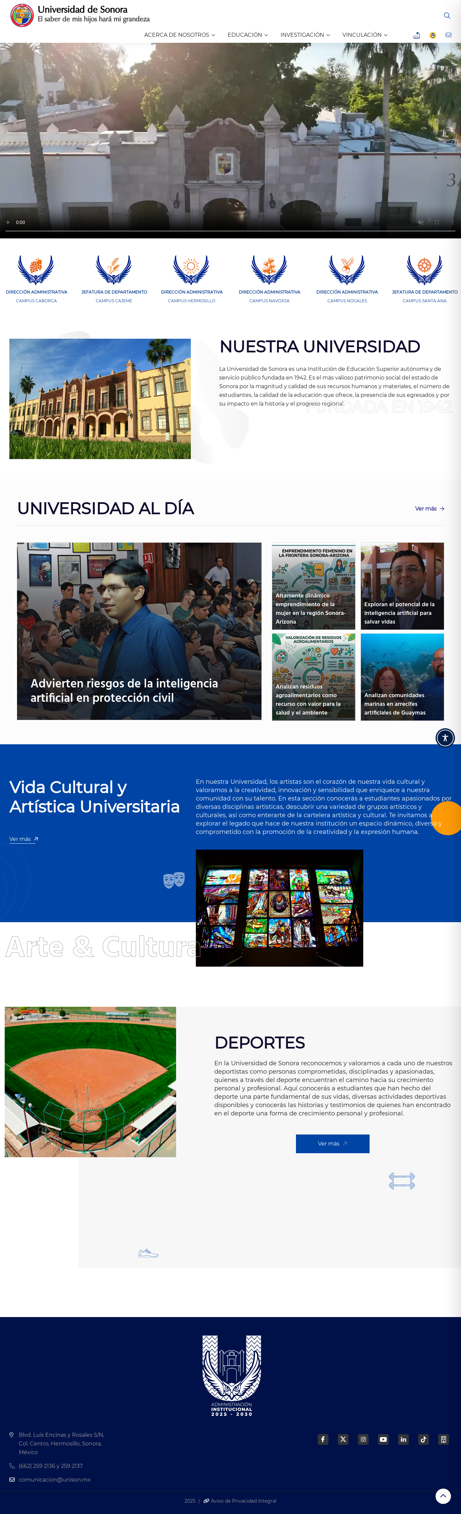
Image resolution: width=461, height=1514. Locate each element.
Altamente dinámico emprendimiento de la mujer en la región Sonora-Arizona (311, 609)
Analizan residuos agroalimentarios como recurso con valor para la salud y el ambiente (308, 700)
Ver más (429, 509)
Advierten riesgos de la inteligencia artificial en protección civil (124, 692)
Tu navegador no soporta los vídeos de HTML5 (230, 140)
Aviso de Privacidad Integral (239, 1501)
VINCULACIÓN (362, 35)
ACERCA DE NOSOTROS (176, 35)
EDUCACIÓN (245, 35)
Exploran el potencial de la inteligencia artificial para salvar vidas (399, 613)
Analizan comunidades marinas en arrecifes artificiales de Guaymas (395, 704)
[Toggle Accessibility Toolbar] (445, 738)
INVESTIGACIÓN (302, 35)
